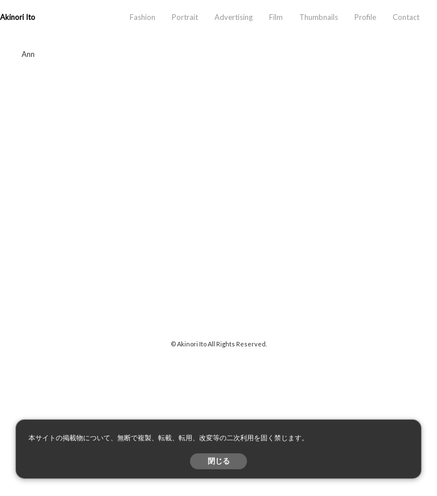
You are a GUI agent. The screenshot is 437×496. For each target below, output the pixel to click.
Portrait (185, 17)
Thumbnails (318, 17)
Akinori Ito (17, 17)
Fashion (142, 17)
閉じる (219, 461)
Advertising (234, 17)
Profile (365, 17)
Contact (406, 17)
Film (276, 17)
